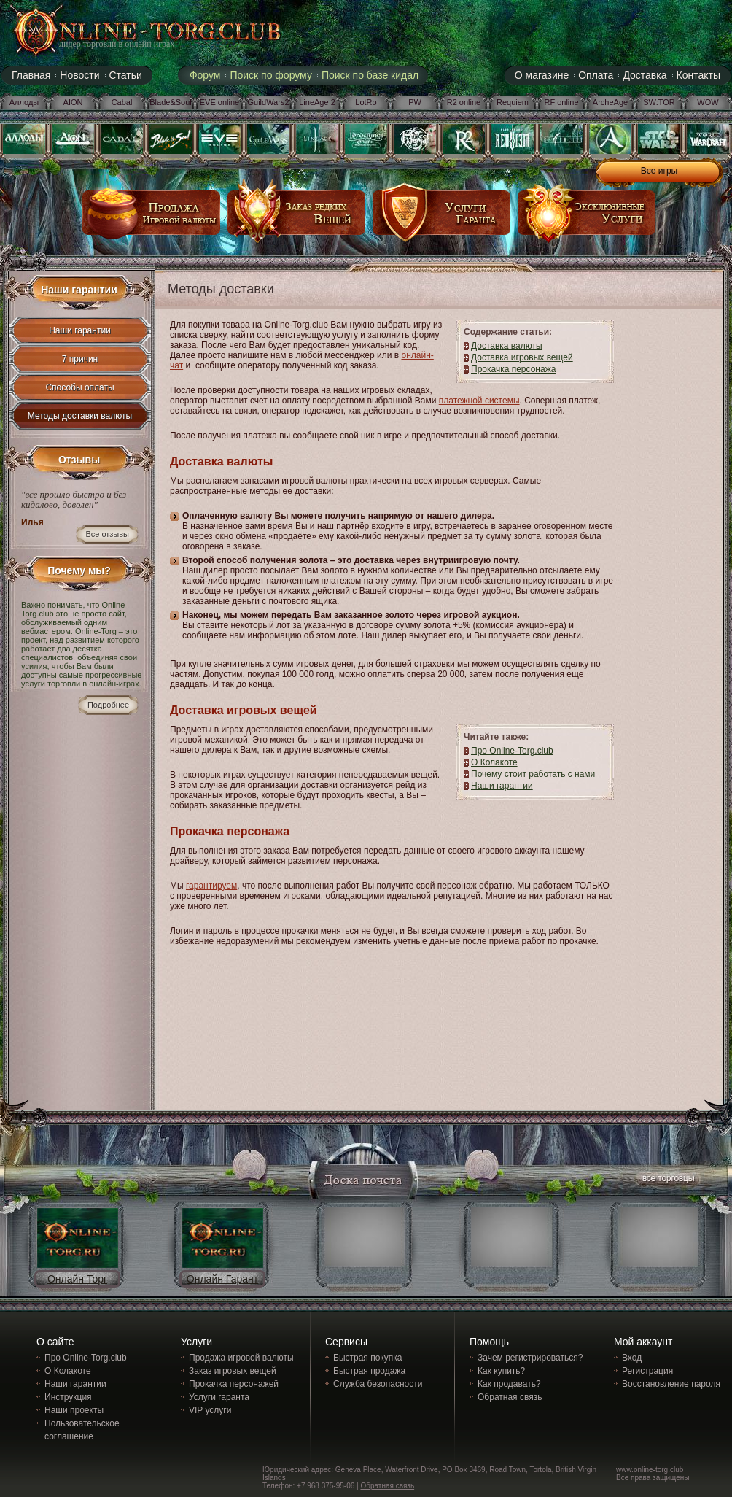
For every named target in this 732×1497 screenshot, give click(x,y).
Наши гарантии (80, 330)
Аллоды (24, 102)
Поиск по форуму (271, 75)
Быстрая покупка (367, 1358)
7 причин (80, 359)
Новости (79, 75)
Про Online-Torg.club (512, 751)
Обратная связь (510, 1397)
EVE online (219, 102)
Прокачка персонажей (234, 1384)
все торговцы (667, 1180)
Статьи (125, 75)
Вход (632, 1358)
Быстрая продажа (369, 1371)
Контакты (698, 75)
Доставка (644, 75)
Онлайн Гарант (222, 1279)
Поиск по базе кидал (370, 75)
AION (73, 102)
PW (414, 102)
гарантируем (211, 886)
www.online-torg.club (649, 1470)
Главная (31, 75)
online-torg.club (130, 30)
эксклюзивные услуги (587, 218)
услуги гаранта (442, 218)
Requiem (513, 102)
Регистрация (647, 1371)
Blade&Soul (170, 102)
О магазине (542, 75)
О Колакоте (494, 762)
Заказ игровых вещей (232, 1371)
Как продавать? (509, 1384)
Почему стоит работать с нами (533, 774)
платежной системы (479, 400)
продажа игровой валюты (151, 218)
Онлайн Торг (77, 1279)
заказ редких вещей (296, 218)
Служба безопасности (377, 1384)
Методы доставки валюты (80, 416)
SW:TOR (659, 102)
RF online (561, 102)
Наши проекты (74, 1410)
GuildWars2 (268, 102)
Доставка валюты (506, 346)
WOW (707, 102)
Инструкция (68, 1397)
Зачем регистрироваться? (530, 1358)
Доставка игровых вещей (522, 357)
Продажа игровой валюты (241, 1358)
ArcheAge (610, 102)
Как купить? (501, 1371)
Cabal (122, 102)
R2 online (463, 102)
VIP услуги (210, 1410)
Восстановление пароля (671, 1384)
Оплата (595, 75)
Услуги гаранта (219, 1397)
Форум (205, 75)
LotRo (365, 102)
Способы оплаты (79, 387)
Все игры (659, 171)
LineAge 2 (317, 102)
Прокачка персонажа (513, 369)
